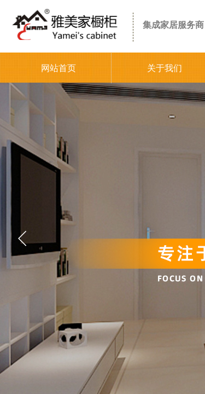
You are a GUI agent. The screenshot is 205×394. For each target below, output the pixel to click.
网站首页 (58, 68)
